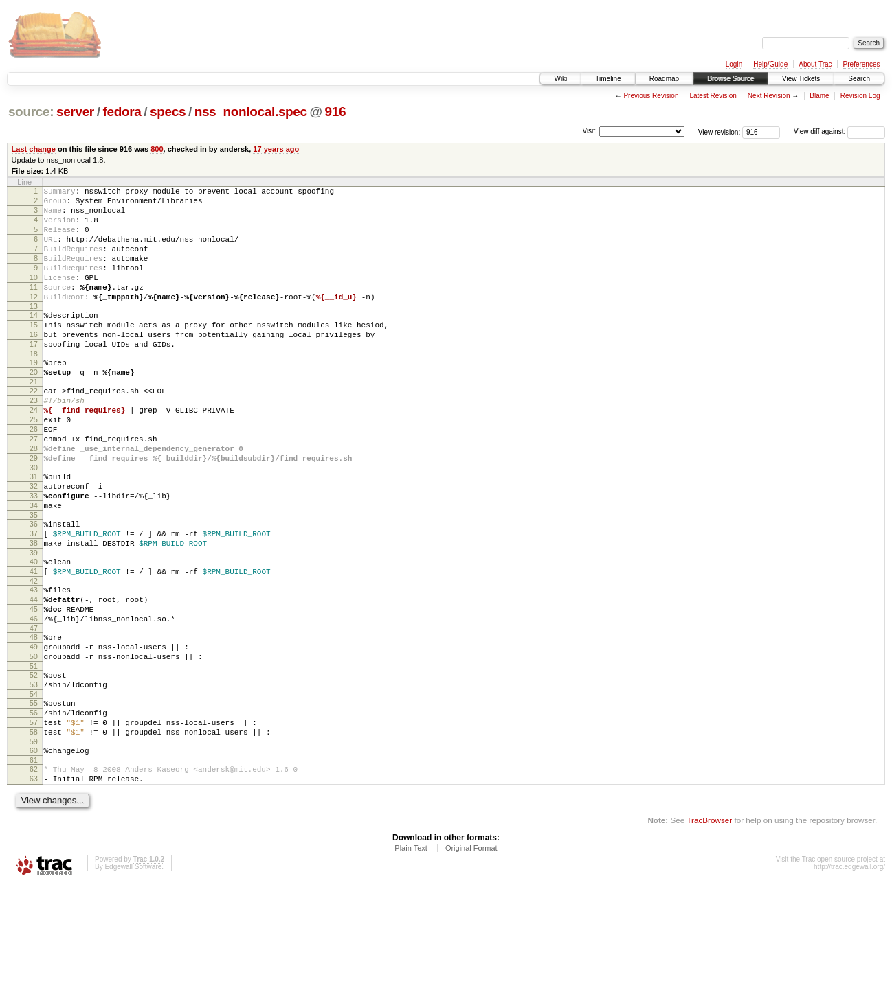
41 (34, 641)
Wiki (560, 78)
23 (34, 439)
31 (34, 530)
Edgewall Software (132, 972)
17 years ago (276, 149)
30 (34, 521)
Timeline (608, 78)
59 (34, 840)
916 (335, 111)
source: (31, 111)
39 (34, 621)
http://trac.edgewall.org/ (849, 972)
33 (34, 553)
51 (34, 752)
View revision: (719, 131)
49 (34, 729)
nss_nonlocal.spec (250, 111)
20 (34, 407)
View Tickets (801, 78)
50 (34, 741)
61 (34, 861)
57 (34, 817)
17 (34, 375)
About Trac (815, 64)
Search (859, 78)
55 (34, 794)
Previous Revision (650, 96)
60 (34, 849)
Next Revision (769, 96)
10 (34, 296)
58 (34, 829)
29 (34, 509)
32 (34, 542)
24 (34, 451)
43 (34, 662)
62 (34, 870)
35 (34, 577)
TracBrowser (709, 925)
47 (34, 708)
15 (34, 351)
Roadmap (664, 78)
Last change (34, 149)
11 (34, 307)
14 (34, 340)
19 (34, 395)
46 (34, 697)
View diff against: (839, 131)
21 (34, 419)
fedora (121, 111)
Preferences (861, 64)
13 (34, 331)
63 (34, 881)
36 (34, 586)
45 (34, 685)
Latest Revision (712, 96)
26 (34, 474)
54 (34, 785)
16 (34, 363)
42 (34, 653)
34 (34, 565)
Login (734, 64)
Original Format (471, 953)
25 (34, 463)
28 (34, 498)
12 (34, 319)
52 (34, 761)
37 (34, 597)
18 (34, 386)
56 (34, 805)
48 (34, 717)
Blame (819, 96)
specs (168, 111)
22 (34, 428)
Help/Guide (770, 64)
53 (34, 773)
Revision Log (860, 96)
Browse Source (730, 78)
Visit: (589, 131)
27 (34, 486)
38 (34, 609)
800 (156, 149)
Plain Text (410, 953)
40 (34, 629)
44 (34, 673)
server (75, 111)
